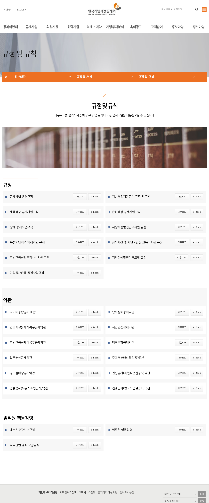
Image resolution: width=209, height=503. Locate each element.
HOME (6, 77)
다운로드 (80, 196)
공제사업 (31, 27)
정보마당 (198, 27)
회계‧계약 (94, 27)
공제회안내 (10, 27)
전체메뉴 (204, 9)
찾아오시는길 (127, 492)
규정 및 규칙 (146, 77)
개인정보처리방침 (47, 492)
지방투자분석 (115, 27)
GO (202, 494)
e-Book (94, 196)
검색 (197, 9)
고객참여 (157, 27)
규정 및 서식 (84, 77)
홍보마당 (178, 27)
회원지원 (52, 27)
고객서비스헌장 (87, 492)
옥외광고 (136, 27)
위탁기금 (73, 27)
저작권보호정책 (68, 492)
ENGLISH (21, 10)
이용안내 (8, 10)
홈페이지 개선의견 (107, 492)
